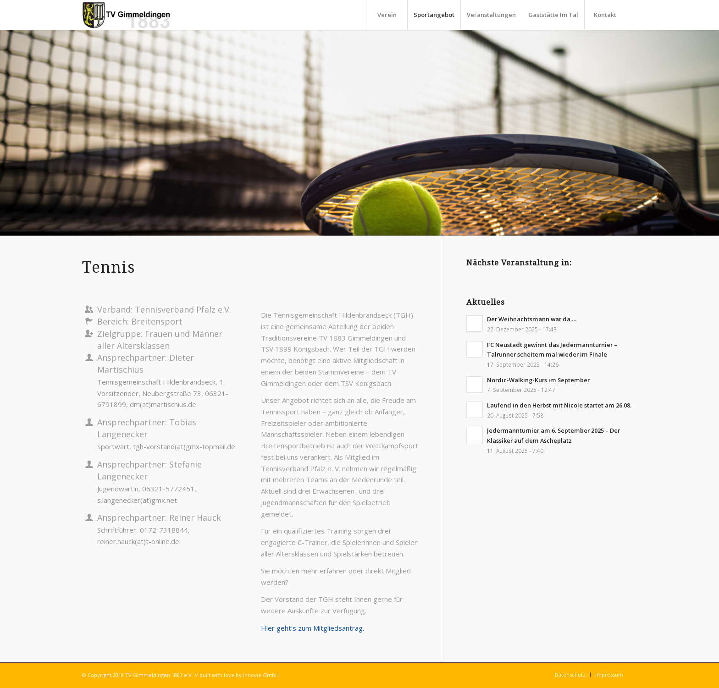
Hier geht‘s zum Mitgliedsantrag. (312, 628)
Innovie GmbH (261, 674)
